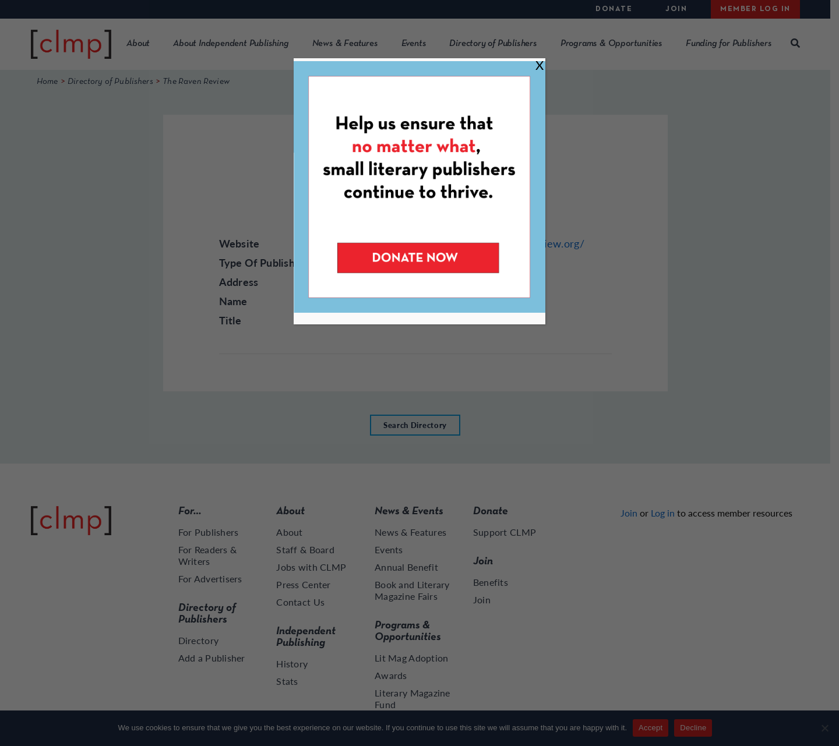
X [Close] (539, 65)
